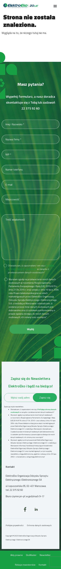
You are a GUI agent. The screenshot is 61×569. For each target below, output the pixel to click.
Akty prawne (16, 555)
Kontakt (42, 564)
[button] (55, 6)
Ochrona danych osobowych (39, 525)
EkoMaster (31, 555)
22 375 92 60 (30, 108)
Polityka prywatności (15, 525)
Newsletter (45, 555)
